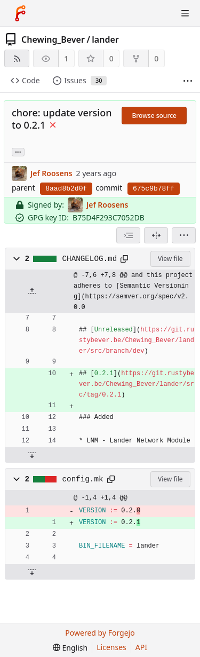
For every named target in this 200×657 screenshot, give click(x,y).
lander (105, 39)
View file (170, 258)
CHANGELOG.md (89, 259)
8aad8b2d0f (66, 189)
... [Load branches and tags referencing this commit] (18, 151)
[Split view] (156, 235)
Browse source (154, 115)
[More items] (188, 80)
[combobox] (128, 235)
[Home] (20, 13)
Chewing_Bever (53, 39)
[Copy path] (124, 258)
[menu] (184, 235)
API (141, 647)
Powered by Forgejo (99, 633)
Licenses (111, 647)
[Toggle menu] (185, 13)
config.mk (82, 479)
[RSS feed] (16, 58)
